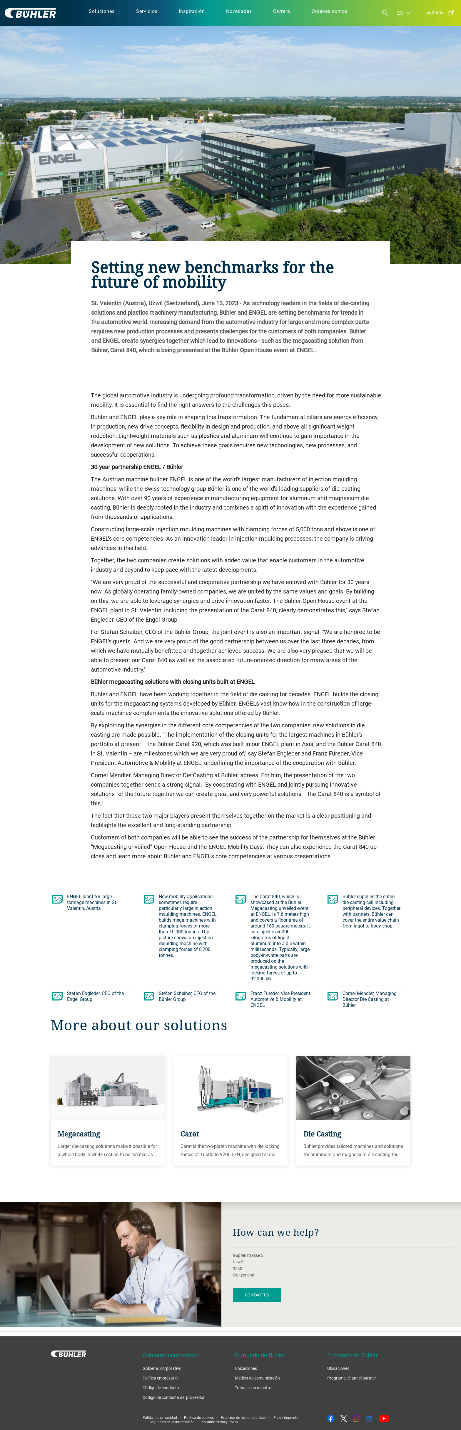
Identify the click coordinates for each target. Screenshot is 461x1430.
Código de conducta (161, 1387)
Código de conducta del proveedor (174, 1397)
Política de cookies (199, 1417)
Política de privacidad (160, 1417)
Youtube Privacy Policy (220, 1421)
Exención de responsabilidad (243, 1417)
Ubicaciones (246, 1368)
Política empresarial (160, 1378)
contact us (257, 1295)
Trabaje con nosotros (254, 1387)
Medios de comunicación (257, 1378)
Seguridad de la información (172, 1421)
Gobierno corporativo (162, 1368)
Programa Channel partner (351, 1378)
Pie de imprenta (285, 1417)
